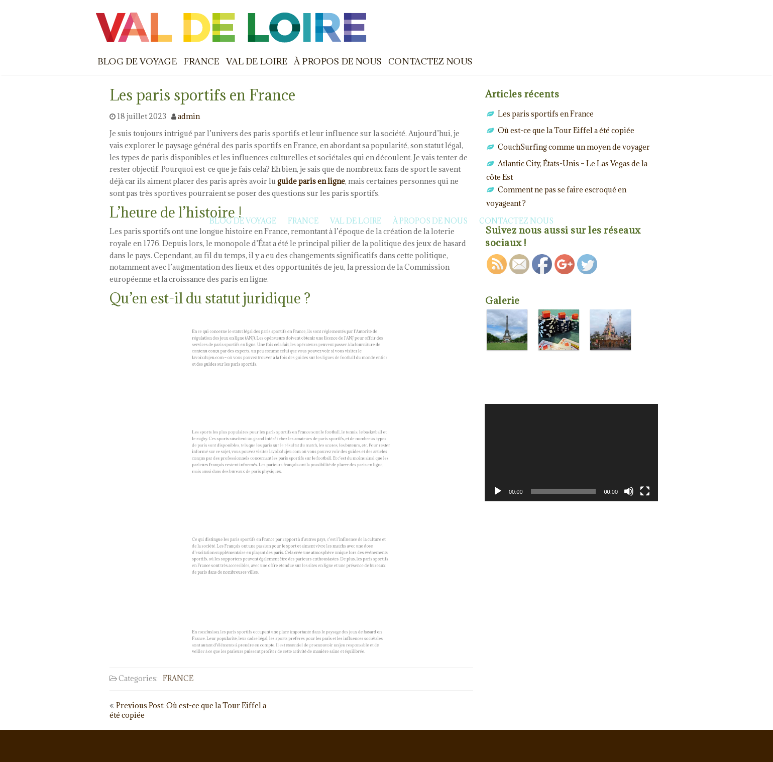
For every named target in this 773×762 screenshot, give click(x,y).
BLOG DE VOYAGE (137, 61)
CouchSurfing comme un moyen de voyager (574, 147)
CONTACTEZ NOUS (430, 61)
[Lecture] (498, 491)
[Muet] (629, 491)
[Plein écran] (645, 491)
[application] (571, 452)
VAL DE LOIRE (257, 61)
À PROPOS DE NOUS (337, 61)
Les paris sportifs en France (546, 114)
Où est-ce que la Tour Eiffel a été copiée (566, 130)
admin (189, 116)
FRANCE (201, 61)
